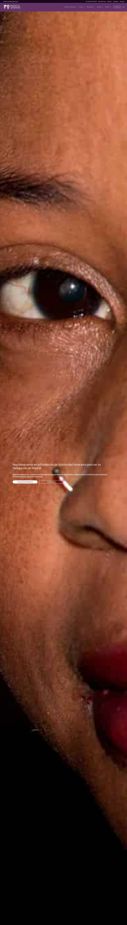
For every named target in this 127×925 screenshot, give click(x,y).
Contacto (122, 1)
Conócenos (51, 482)
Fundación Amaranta (25, 482)
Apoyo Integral (70, 7)
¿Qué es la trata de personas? (10, 1)
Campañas (115, 1)
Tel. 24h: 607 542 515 (91, 1)
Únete (107, 7)
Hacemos (90, 7)
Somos (99, 7)
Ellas (81, 7)
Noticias (109, 1)
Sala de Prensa (102, 1)
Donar (117, 7)
